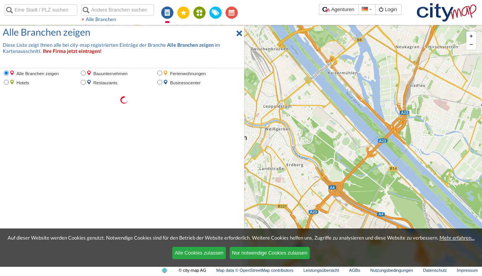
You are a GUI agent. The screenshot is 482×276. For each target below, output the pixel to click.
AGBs (354, 270)
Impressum (467, 270)
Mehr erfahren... (457, 238)
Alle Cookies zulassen (199, 253)
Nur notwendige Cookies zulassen (269, 253)
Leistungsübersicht (321, 270)
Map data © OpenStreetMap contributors (255, 270)
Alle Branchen (101, 19)
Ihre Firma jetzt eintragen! (72, 51)
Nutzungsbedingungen (391, 270)
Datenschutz (435, 270)
